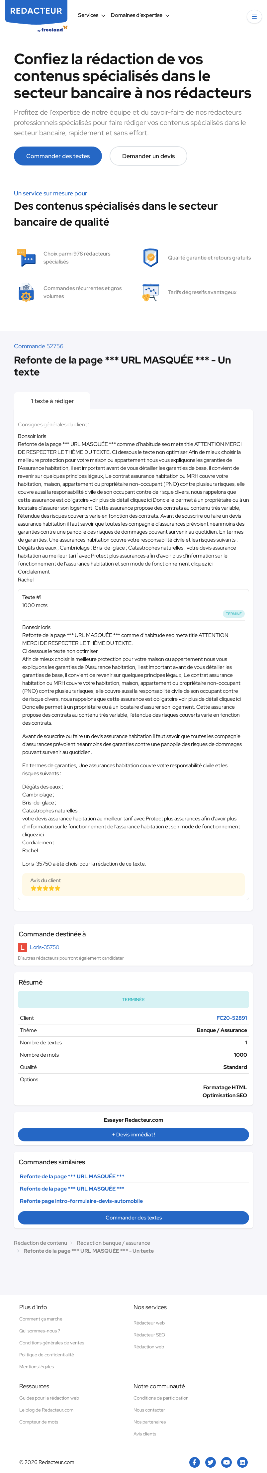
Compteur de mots (38, 1422)
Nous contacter (149, 1410)
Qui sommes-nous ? (39, 1331)
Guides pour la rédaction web (49, 1398)
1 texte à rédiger (52, 401)
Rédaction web (149, 1347)
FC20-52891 (232, 1017)
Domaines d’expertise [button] (140, 15)
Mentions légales (36, 1367)
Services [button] (92, 15)
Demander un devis (148, 156)
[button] (254, 16)
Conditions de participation (161, 1398)
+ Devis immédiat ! (133, 1134)
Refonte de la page (72, 1176)
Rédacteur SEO (149, 1335)
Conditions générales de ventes (51, 1343)
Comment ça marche (40, 1319)
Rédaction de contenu (40, 1242)
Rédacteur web (149, 1323)
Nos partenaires (150, 1422)
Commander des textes (58, 156)
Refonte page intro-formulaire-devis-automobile (81, 1201)
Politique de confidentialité (46, 1355)
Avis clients (145, 1434)
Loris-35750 (44, 947)
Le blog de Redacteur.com (46, 1410)
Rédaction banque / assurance (113, 1242)
